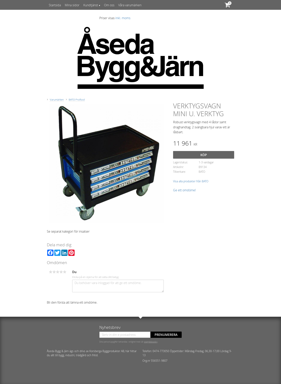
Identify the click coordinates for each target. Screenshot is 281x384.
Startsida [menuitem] (55, 5)
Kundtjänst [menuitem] (90, 5)
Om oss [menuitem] (109, 5)
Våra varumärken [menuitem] (129, 5)
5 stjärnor (64, 272)
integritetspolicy (150, 341)
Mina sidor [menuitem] (72, 5)
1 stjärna (50, 272)
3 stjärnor (57, 272)
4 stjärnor (61, 272)
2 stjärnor (54, 272)
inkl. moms (122, 18)
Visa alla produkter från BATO (190, 181)
